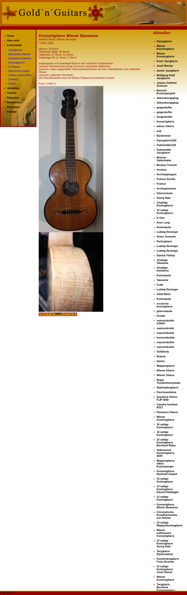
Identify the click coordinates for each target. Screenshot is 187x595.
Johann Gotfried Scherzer (167, 84)
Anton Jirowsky (166, 236)
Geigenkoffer (165, 117)
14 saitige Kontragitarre (165, 433)
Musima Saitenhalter (164, 159)
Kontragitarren (16, 62)
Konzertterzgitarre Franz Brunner (168, 560)
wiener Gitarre (165, 126)
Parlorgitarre (164, 241)
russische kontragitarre (165, 305)
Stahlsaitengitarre (167, 387)
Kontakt (12, 111)
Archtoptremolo (166, 188)
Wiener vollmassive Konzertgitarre (165, 533)
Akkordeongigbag (168, 98)
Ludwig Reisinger (167, 232)
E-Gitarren (14, 66)
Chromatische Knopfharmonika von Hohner (167, 515)
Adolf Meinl (164, 294)
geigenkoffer (164, 107)
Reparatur (13, 97)
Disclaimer (13, 107)
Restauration (15, 102)
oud (159, 131)
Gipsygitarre (164, 41)
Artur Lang (163, 222)
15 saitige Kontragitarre (165, 211)
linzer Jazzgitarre (167, 61)
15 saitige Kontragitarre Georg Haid (165, 543)
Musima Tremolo (167, 165)
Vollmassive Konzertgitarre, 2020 (166, 453)
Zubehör (13, 79)
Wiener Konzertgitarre (165, 47)
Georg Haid (164, 198)
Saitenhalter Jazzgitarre (164, 151)
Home (10, 35)
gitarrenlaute (164, 311)
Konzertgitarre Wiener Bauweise (167, 506)
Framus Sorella (166, 179)
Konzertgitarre (165, 121)
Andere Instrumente (19, 75)
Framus (161, 183)
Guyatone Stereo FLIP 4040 (167, 398)
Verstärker (13, 88)
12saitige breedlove (163, 269)
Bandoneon (164, 135)
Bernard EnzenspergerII (166, 92)
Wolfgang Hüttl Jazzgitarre (166, 77)
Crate (160, 284)
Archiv (11, 83)
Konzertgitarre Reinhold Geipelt (167, 472)
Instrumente (14, 45)
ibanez (161, 361)
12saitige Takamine (162, 261)
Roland (161, 356)
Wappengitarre (166, 365)
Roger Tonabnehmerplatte (168, 381)
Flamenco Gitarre (167, 412)
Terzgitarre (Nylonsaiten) (165, 553)
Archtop (162, 169)
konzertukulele (166, 337)
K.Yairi (161, 218)
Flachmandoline (166, 392)
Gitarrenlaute (165, 193)
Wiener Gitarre (165, 370)
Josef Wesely (165, 65)
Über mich (13, 40)
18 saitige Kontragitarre (165, 426)
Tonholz (12, 93)
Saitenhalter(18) (166, 145)
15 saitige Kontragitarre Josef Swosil (165, 569)
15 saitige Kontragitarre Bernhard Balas (166, 442)
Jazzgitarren (15, 50)
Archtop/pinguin (167, 174)
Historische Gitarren (19, 58)
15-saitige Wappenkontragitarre (169, 524)
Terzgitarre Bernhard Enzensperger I (166, 587)
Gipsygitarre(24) (167, 140)
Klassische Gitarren (19, 54)
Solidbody (163, 351)
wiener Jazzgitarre (168, 70)
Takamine (162, 280)
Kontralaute (164, 227)
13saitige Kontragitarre (165, 204)
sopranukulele (165, 328)
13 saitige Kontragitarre (165, 498)
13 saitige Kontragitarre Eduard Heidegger (168, 489)
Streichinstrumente (19, 71)
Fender (161, 315)
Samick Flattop (166, 255)
